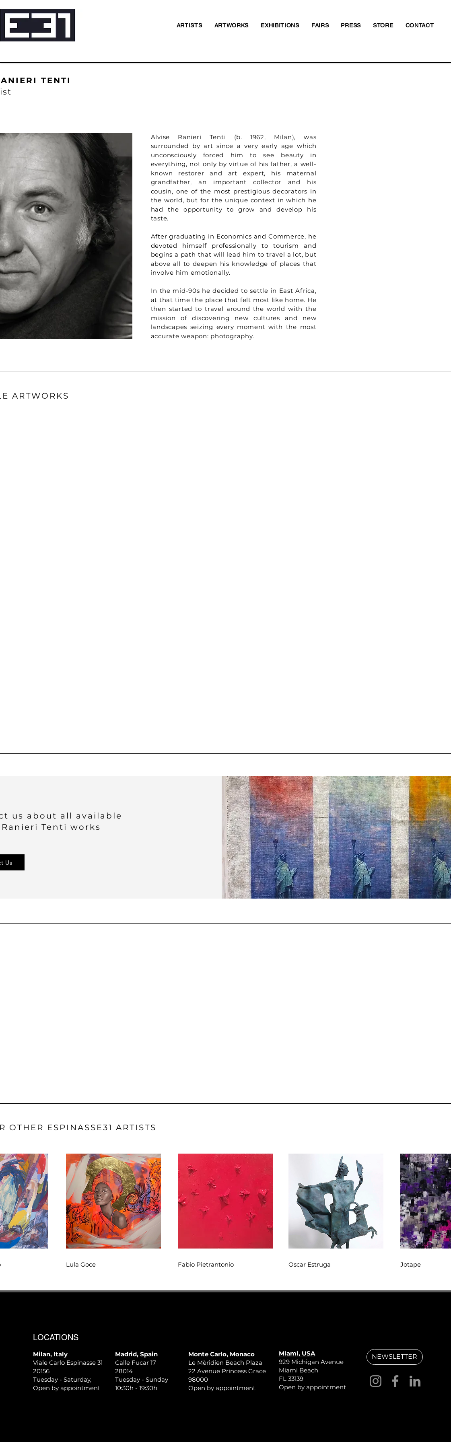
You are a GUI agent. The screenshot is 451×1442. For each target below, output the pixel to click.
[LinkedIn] (415, 1381)
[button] (395, 1357)
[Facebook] (395, 1381)
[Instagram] (375, 1381)
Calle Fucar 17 (135, 1362)
